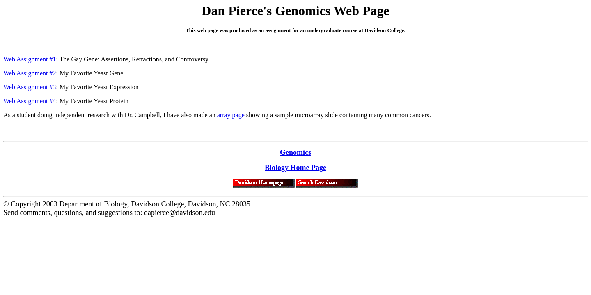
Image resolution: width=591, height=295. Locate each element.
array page (231, 114)
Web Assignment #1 (29, 59)
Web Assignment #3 (29, 87)
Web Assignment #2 (29, 73)
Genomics (295, 152)
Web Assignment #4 (29, 101)
